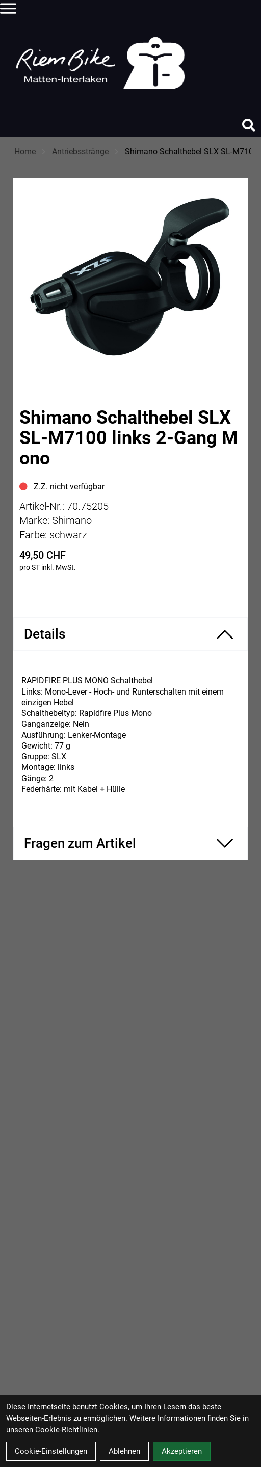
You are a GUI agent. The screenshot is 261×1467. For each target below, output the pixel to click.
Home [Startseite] (25, 151)
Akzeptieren (182, 1451)
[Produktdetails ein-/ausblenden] (131, 634)
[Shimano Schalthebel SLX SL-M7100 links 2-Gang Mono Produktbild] (130, 277)
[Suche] (249, 125)
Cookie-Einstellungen (51, 1451)
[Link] (8, 8)
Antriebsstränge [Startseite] (80, 151)
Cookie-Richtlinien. (67, 1429)
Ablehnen (124, 1451)
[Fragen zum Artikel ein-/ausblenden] (131, 843)
